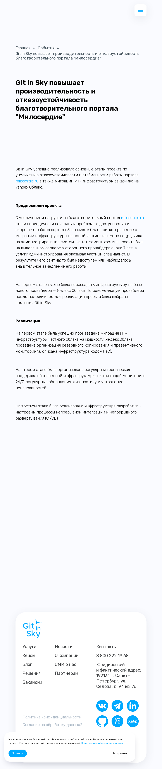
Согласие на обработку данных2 (53, 724)
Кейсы (28, 655)
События (46, 48)
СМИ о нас (65, 664)
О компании (66, 655)
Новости (64, 646)
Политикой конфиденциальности (102, 743)
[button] (140, 10)
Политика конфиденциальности (53, 717)
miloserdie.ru (27, 181)
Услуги (29, 646)
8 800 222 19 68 (112, 655)
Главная (23, 48)
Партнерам (66, 673)
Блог (27, 664)
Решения (31, 673)
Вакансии (32, 682)
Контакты (106, 646)
